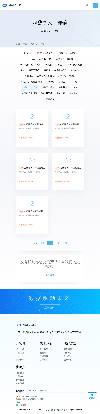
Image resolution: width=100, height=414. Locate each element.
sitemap (19, 402)
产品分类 (20, 376)
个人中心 (20, 356)
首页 (18, 43)
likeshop (42, 390)
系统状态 (21, 405)
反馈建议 (44, 356)
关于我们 (44, 349)
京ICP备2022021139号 (26, 396)
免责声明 (68, 356)
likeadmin (31, 390)
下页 (57, 242)
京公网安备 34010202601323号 (30, 399)
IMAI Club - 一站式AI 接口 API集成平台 (49, 410)
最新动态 (44, 352)
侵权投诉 (68, 359)
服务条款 (68, 349)
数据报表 (20, 359)
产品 (25, 43)
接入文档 (20, 349)
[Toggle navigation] (95, 5)
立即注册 (50, 312)
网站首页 (20, 373)
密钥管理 (20, 383)
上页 (42, 242)
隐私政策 (68, 352)
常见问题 (20, 352)
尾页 (65, 242)
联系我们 (44, 359)
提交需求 (50, 275)
